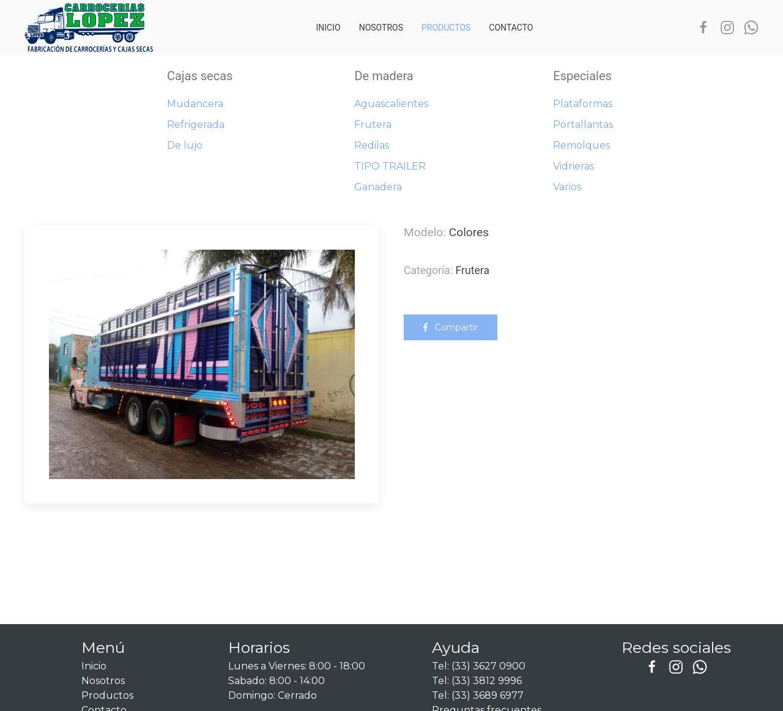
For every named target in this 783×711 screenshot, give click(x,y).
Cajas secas (199, 76)
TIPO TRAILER (390, 166)
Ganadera (378, 187)
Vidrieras (573, 166)
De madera (383, 76)
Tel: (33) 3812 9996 (477, 681)
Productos (445, 27)
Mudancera (195, 104)
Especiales (582, 76)
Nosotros (381, 27)
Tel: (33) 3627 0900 (478, 666)
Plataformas (582, 104)
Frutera (373, 124)
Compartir (450, 327)
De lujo (184, 145)
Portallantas (583, 124)
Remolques (581, 145)
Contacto (511, 27)
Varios (567, 187)
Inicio (328, 27)
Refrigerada (196, 124)
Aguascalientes (391, 104)
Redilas (371, 145)
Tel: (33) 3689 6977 (478, 695)
